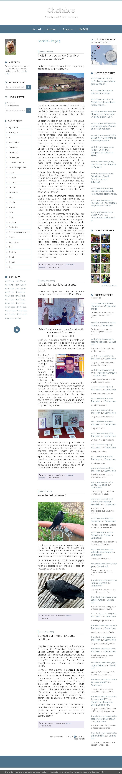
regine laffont (97, 665)
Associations (14, 142)
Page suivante (79, 739)
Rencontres (14, 242)
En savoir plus (99, 772)
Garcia (94, 325)
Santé (11, 247)
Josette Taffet (98, 342)
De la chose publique (17, 167)
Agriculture (13, 127)
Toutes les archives (13, 318)
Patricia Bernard (99, 583)
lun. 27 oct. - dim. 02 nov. (15, 292)
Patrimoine (13, 227)
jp (92, 566)
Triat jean (95, 358)
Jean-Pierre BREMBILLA (103, 719)
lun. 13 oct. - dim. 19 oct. (15, 299)
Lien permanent (46, 265)
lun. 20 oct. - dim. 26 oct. (15, 296)
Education (13, 182)
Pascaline (96, 521)
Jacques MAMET (99, 682)
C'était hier (13, 147)
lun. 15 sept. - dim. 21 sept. (16, 314)
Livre (11, 212)
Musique (12, 222)
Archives (52, 29)
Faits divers (13, 192)
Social (11, 257)
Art (10, 137)
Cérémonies (14, 157)
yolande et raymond (101, 552)
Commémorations (16, 162)
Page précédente (56, 737)
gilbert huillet (97, 735)
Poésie (12, 237)
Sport (11, 267)
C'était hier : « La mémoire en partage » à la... (103, 218)
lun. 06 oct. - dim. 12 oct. (15, 303)
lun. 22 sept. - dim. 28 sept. (16, 310)
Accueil (37, 29)
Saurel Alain (97, 600)
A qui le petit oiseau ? (52, 495)
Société (12, 262)
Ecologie (12, 177)
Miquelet (95, 306)
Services (12, 252)
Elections (12, 187)
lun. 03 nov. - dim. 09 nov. (15, 288)
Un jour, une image (100, 93)
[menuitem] (37, 29)
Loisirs (11, 217)
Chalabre (61, 10)
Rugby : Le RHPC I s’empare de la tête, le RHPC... (102, 152)
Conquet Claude (99, 485)
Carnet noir (13, 152)
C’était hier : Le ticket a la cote (57, 284)
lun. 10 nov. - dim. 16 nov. (15, 285)
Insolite (12, 207)
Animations (13, 132)
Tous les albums (110, 285)
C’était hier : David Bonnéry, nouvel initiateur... (100, 179)
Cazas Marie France (101, 535)
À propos (68, 29)
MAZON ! (84, 29)
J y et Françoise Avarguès (104, 373)
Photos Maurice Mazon (19, 232)
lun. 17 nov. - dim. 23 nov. (15, 281)
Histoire (12, 202)
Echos (11, 172)
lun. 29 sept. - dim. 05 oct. (15, 307)
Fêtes (11, 197)
